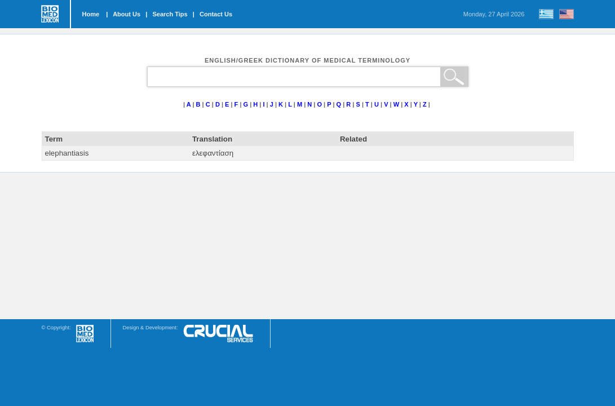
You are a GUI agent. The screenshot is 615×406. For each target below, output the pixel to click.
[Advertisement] (307, 245)
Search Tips (169, 14)
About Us (126, 14)
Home (91, 14)
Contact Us (216, 14)
